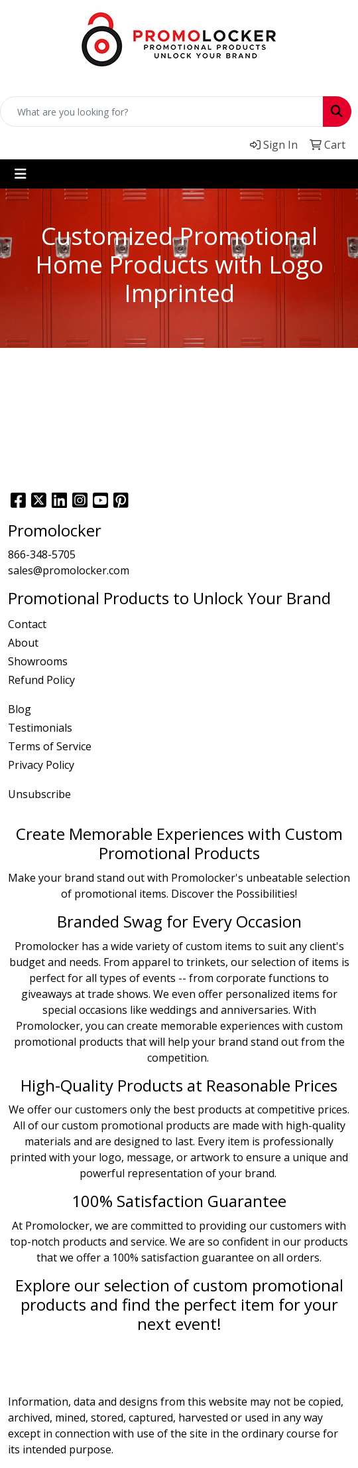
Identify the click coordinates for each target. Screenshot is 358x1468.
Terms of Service (49, 746)
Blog (19, 709)
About (23, 642)
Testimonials (40, 727)
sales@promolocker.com (68, 570)
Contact (27, 624)
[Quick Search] (162, 111)
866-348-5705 (42, 554)
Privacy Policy (41, 765)
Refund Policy (41, 680)
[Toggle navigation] (20, 174)
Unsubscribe (39, 794)
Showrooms (38, 661)
